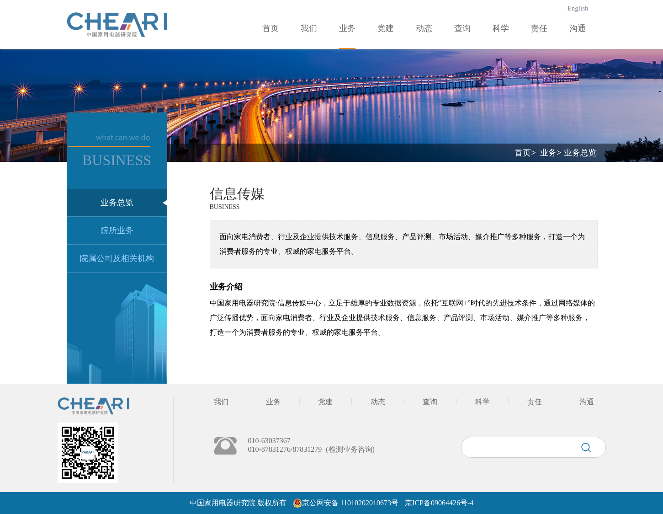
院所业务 (117, 230)
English (578, 8)
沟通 (577, 28)
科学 (501, 28)
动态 (424, 28)
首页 (270, 28)
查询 (462, 28)
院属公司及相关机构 (117, 258)
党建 (385, 28)
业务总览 (117, 202)
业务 (347, 28)
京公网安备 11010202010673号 (350, 503)
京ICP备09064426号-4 (439, 503)
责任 (539, 28)
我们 (309, 28)
